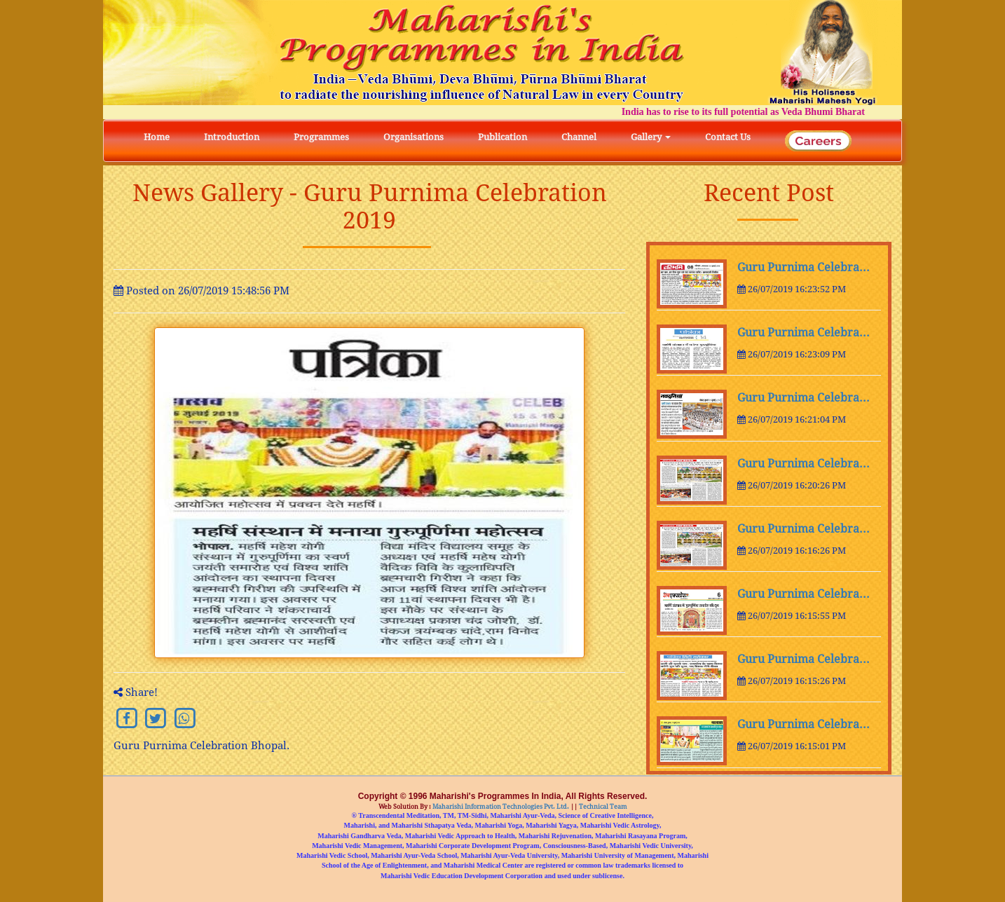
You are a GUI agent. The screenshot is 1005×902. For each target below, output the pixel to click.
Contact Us (728, 137)
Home (157, 137)
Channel (578, 137)
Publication (502, 137)
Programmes (321, 137)
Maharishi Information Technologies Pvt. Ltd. (500, 806)
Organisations (413, 137)
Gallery (651, 137)
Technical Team (602, 806)
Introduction (231, 137)
